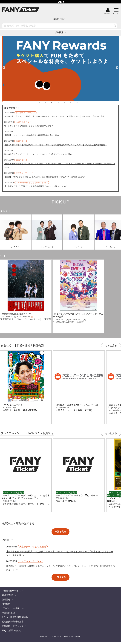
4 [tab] (61, 102)
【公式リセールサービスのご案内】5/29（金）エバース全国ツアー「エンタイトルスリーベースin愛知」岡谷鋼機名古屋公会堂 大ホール (59, 166)
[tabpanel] (60, 68)
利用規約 (6, 604)
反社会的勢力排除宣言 (13, 621)
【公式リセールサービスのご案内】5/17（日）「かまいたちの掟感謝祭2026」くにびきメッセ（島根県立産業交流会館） (55, 145)
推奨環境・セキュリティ (14, 626)
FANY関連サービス (11, 590)
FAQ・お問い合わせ (11, 630)
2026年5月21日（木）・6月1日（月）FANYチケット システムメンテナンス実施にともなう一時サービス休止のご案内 (54, 116)
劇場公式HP (7, 595)
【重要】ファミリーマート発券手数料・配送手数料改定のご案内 (31, 135)
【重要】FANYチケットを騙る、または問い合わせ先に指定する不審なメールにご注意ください (44, 177)
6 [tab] (74, 102)
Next (117, 66)
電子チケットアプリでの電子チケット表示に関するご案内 (28, 126)
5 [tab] (67, 102)
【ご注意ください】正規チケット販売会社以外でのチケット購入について (35, 186)
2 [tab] (48, 102)
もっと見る (111, 345)
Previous (4, 66)
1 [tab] (42, 102)
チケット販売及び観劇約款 (15, 617)
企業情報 (6, 599)
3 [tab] (55, 102)
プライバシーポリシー (13, 608)
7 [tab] (80, 102)
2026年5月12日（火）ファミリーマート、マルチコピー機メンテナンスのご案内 (38, 154)
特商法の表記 (8, 612)
